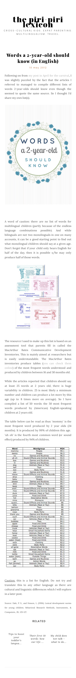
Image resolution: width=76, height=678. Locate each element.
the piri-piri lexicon (38, 22)
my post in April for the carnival (49, 75)
